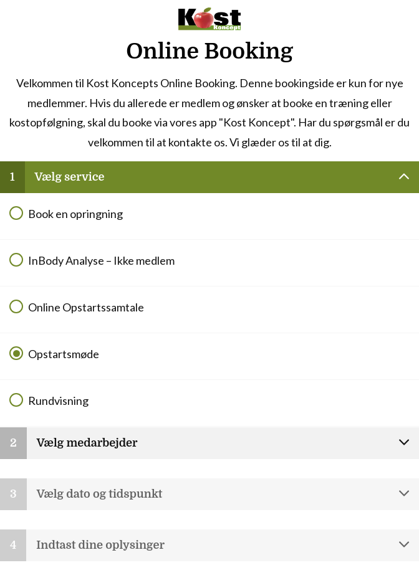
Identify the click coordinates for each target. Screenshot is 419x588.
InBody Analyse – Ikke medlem (101, 260)
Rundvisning (58, 400)
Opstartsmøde (63, 354)
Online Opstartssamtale (86, 307)
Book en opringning (75, 213)
